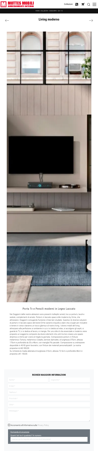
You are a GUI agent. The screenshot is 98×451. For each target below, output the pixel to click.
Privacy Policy (43, 425)
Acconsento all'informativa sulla (30, 425)
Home (37, 11)
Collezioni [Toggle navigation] (68, 4)
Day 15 (60, 11)
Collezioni (44, 11)
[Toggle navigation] (94, 4)
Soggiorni (53, 11)
